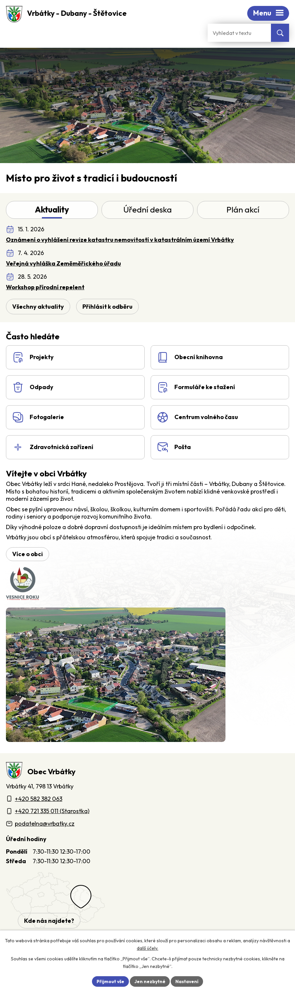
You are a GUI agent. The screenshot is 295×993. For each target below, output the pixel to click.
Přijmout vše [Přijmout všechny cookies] (110, 981)
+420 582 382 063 (38, 801)
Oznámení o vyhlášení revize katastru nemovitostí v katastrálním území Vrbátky (120, 240)
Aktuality (52, 211)
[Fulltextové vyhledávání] (239, 33)
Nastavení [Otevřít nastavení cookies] (187, 981)
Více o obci (27, 556)
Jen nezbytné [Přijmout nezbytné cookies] (149, 981)
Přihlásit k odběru (107, 308)
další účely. (147, 948)
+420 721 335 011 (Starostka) (52, 813)
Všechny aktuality (38, 308)
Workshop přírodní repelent (45, 288)
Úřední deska (147, 211)
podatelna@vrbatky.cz (44, 826)
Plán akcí (242, 211)
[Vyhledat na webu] (280, 33)
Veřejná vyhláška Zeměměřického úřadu (63, 264)
